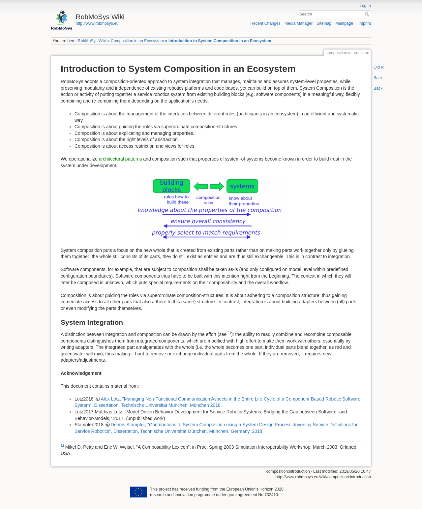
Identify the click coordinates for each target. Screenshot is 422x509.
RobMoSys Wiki (92, 41)
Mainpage (344, 23)
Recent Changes (266, 23)
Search (368, 14)
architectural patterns (120, 159)
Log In (365, 5)
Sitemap (323, 23)
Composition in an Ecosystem (137, 41)
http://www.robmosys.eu (97, 23)
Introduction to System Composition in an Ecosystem (219, 41)
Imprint (365, 23)
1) (229, 333)
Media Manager (299, 23)
